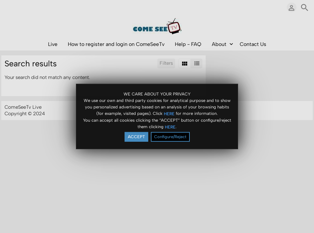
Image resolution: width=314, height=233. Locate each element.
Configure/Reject (170, 137)
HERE (169, 113)
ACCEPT (136, 137)
